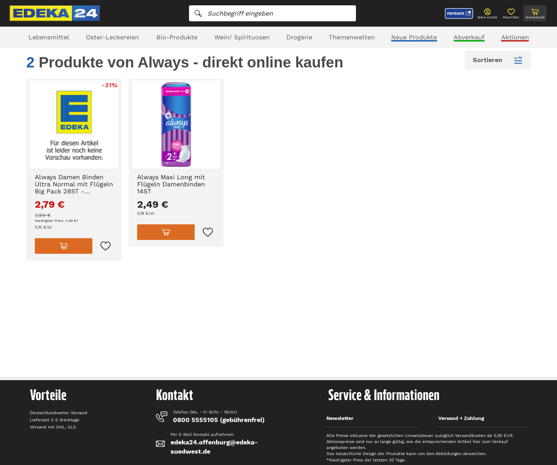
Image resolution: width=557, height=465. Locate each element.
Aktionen (515, 37)
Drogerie (299, 37)
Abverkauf (469, 37)
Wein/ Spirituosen (242, 37)
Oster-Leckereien (112, 37)
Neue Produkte (414, 37)
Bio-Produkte (177, 37)
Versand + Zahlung (461, 418)
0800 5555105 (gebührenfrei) (219, 419)
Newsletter (339, 418)
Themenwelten (352, 37)
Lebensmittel (48, 37)
